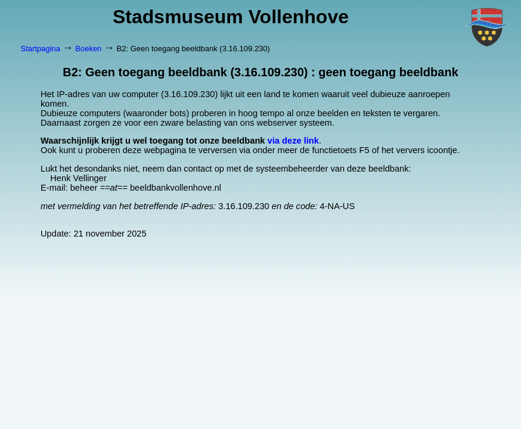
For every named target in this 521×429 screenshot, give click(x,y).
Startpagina (41, 48)
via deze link (293, 140)
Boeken (88, 48)
